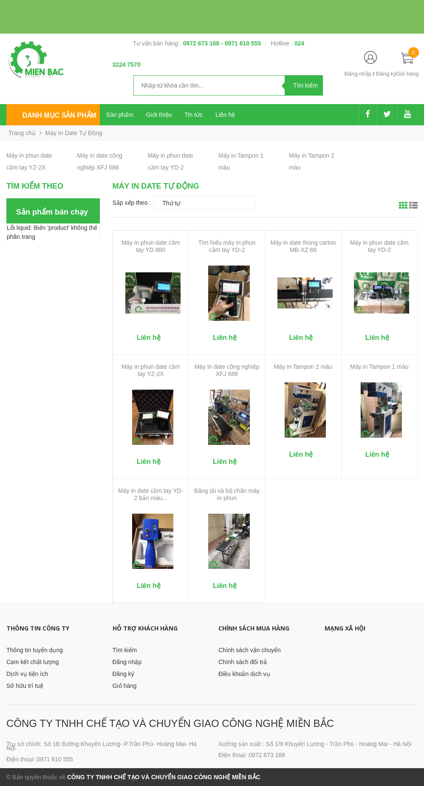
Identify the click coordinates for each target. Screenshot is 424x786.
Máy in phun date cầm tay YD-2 (379, 246)
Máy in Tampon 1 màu (379, 366)
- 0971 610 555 (241, 43)
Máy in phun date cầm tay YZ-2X (151, 370)
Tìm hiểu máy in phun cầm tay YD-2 (227, 246)
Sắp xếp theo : (132, 202)
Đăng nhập (358, 74)
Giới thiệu (159, 114)
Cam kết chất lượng (32, 662)
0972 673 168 (202, 43)
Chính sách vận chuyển (249, 650)
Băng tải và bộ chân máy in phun (227, 494)
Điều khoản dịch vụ (244, 673)
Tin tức (193, 114)
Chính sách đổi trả (242, 662)
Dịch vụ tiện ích (27, 673)
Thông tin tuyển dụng (34, 650)
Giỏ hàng (125, 685)
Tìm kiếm (125, 650)
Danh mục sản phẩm (59, 115)
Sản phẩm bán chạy (52, 212)
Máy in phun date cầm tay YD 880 (151, 246)
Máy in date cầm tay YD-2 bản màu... (150, 494)
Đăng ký (386, 74)
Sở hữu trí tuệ (24, 685)
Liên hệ (225, 114)
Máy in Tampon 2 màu (303, 366)
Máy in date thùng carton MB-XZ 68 (303, 246)
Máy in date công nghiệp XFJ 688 (227, 370)
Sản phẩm (119, 114)
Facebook (338, 648)
